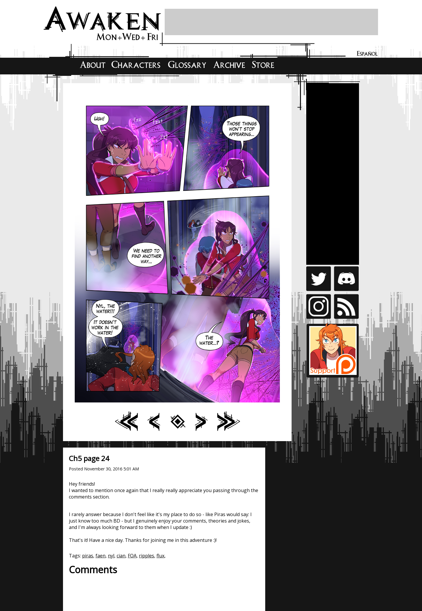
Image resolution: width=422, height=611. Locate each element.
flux (160, 555)
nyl (111, 555)
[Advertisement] (271, 22)
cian (121, 555)
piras (87, 555)
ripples (146, 555)
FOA (132, 555)
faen (101, 555)
